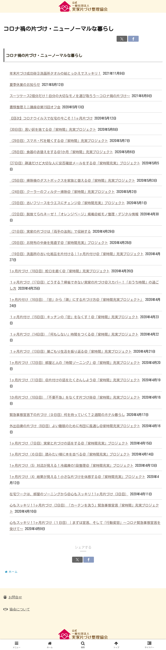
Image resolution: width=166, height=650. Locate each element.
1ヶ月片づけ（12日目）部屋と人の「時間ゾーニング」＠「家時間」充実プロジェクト (75, 362)
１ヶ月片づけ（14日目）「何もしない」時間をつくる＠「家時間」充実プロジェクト (74, 334)
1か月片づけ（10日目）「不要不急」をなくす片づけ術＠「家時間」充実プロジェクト (75, 397)
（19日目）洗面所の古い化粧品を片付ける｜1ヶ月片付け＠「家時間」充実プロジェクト (77, 254)
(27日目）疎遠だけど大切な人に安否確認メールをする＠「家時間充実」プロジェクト (75, 163)
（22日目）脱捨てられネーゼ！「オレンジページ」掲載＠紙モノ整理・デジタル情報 (74, 214)
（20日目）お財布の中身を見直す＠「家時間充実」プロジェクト (59, 242)
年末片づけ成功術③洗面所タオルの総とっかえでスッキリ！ (55, 73)
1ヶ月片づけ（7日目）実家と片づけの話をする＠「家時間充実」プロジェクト (69, 443)
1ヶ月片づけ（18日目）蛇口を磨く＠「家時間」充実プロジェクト (60, 271)
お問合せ (15, 597)
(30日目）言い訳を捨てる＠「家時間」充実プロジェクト (53, 129)
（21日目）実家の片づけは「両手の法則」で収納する (50, 231)
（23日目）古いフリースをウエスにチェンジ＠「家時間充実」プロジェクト (67, 203)
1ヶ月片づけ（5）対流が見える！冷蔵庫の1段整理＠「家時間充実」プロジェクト (71, 465)
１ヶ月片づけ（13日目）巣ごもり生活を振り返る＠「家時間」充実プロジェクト (71, 351)
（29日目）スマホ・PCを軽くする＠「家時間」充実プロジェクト (59, 140)
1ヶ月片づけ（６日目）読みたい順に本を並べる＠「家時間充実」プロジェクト (70, 454)
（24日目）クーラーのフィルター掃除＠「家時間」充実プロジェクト (62, 191)
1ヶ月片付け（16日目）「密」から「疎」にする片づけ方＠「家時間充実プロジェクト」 (77, 299)
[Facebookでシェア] (133, 39)
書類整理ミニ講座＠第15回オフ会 (35, 107)
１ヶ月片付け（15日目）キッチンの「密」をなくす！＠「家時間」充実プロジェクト (74, 317)
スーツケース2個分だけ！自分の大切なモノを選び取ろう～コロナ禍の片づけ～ (70, 96)
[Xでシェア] (122, 39)
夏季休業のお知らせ (25, 84)
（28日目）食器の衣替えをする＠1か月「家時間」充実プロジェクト (61, 152)
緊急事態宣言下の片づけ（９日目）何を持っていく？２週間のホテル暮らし (67, 414)
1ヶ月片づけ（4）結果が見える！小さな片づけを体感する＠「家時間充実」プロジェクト (77, 476)
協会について (20, 609)
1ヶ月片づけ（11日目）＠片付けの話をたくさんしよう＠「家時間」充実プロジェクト (75, 380)
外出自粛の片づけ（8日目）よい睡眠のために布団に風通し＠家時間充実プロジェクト (75, 426)
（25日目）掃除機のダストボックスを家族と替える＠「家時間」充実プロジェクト (72, 180)
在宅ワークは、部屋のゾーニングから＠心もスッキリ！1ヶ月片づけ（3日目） (69, 494)
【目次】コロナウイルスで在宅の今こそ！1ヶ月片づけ (51, 118)
